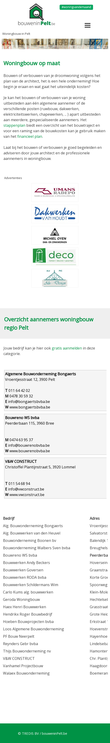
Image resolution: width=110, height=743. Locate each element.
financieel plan (29, 136)
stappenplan (14, 125)
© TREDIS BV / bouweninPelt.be (42, 733)
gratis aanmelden (67, 348)
